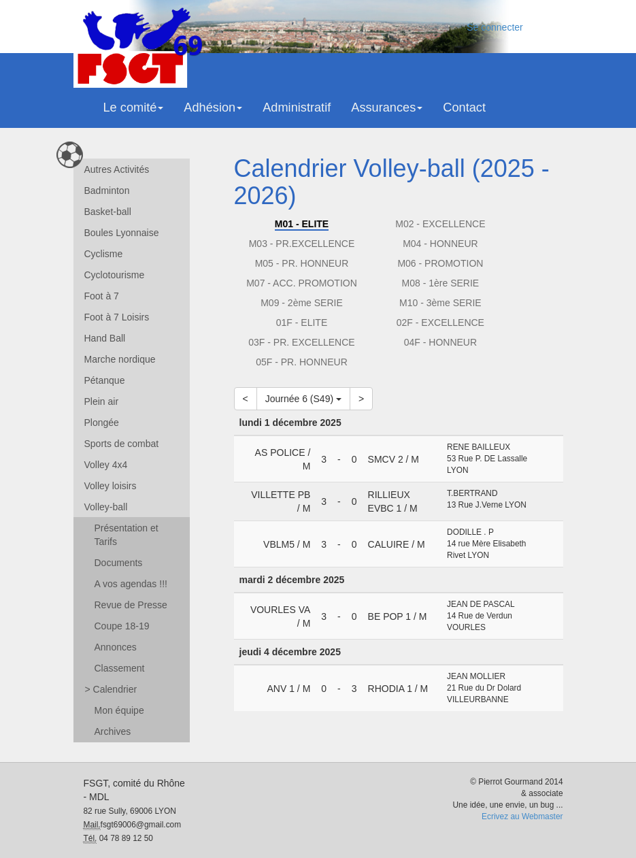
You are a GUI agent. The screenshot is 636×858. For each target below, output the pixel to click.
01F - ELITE (301, 322)
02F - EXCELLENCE (440, 322)
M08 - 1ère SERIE (441, 283)
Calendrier (111, 689)
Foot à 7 (101, 296)
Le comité (133, 107)
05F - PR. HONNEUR (302, 362)
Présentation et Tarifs (126, 535)
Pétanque (104, 380)
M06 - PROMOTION (440, 263)
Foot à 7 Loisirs (117, 317)
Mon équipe (119, 710)
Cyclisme (103, 253)
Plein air (101, 401)
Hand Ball (105, 338)
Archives (113, 731)
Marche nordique (120, 359)
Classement (120, 668)
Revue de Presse (131, 604)
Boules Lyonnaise (121, 232)
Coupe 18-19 (122, 626)
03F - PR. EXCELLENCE (301, 342)
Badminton (107, 190)
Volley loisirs (110, 485)
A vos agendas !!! (131, 583)
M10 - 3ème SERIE (440, 302)
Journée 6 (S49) (303, 398)
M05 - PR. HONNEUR (302, 263)
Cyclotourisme (114, 274)
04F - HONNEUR (440, 342)
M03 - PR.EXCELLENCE (302, 243)
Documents (119, 562)
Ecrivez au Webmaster (522, 816)
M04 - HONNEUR (440, 243)
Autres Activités (117, 169)
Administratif (297, 107)
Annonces (116, 647)
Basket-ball (107, 211)
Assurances (386, 107)
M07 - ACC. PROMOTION (301, 283)
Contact (464, 107)
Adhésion (213, 107)
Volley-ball (106, 506)
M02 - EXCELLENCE (440, 223)
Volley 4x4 (106, 464)
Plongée (101, 422)
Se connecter (495, 27)
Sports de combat (121, 443)
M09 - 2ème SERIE (302, 302)
